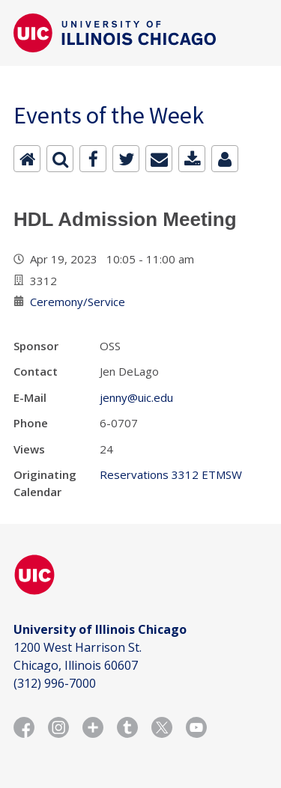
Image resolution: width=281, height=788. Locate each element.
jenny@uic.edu (136, 397)
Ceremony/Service (77, 301)
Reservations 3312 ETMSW (171, 474)
